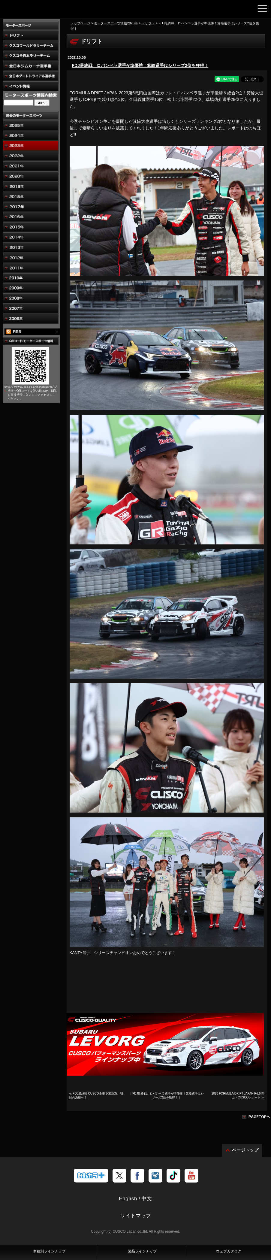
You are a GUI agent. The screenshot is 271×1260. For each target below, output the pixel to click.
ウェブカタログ (228, 1251)
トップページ (80, 23)
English (128, 1198)
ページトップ (245, 1150)
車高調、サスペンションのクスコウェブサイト (35, 11)
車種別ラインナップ (49, 1251)
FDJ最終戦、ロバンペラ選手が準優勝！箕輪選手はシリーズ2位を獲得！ (140, 65)
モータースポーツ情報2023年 (116, 23)
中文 (146, 1198)
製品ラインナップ (142, 1251)
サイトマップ (135, 1216)
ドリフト (148, 23)
